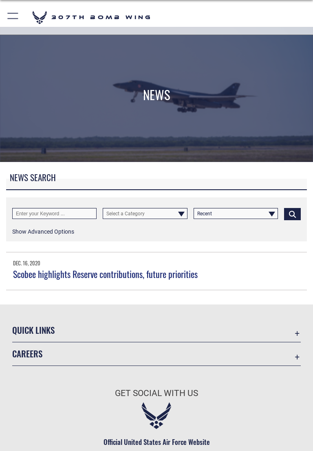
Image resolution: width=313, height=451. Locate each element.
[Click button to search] (292, 213)
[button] (13, 17)
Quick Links (33, 330)
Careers (27, 353)
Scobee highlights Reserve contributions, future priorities (105, 273)
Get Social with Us (156, 393)
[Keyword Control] (54, 213)
